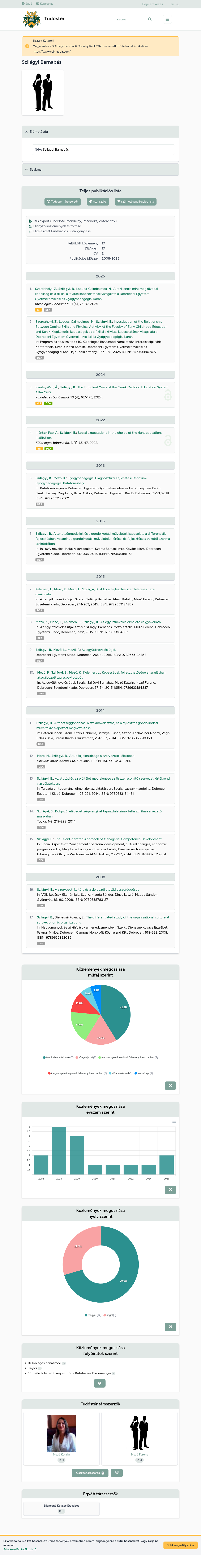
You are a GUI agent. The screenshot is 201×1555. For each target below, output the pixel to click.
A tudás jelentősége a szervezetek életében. (102, 756)
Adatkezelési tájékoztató (19, 1549)
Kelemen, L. (43, 589)
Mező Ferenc (139, 1454)
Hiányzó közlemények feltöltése (55, 226)
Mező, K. (59, 478)
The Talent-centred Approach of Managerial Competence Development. (108, 839)
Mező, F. (74, 589)
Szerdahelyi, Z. (46, 289)
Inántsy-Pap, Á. (46, 387)
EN (172, 4)
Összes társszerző (90, 1473)
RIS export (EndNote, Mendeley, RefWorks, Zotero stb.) (73, 221)
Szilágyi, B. (66, 289)
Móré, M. (43, 756)
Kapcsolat (44, 3)
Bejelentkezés (152, 4)
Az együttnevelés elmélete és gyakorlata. (130, 622)
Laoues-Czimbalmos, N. (94, 289)
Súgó (27, 3)
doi (38, 309)
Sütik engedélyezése (180, 1545)
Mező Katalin (61, 1454)
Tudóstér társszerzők (62, 201)
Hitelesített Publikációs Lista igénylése (60, 231)
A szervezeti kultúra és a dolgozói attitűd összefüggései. (97, 890)
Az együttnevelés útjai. (99, 650)
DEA (47, 309)
